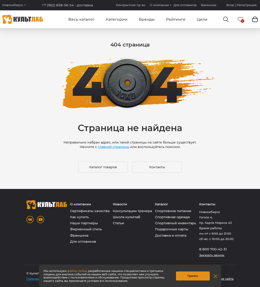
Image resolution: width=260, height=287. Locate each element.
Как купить (79, 217)
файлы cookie (77, 271)
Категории (117, 19)
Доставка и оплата (170, 235)
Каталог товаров (103, 167)
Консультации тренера (132, 211)
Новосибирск (12, 5)
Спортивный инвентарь (175, 223)
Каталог (161, 204)
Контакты (157, 167)
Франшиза (79, 235)
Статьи (118, 223)
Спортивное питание (173, 211)
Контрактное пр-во (130, 5)
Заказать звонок (211, 255)
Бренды (147, 19)
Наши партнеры (84, 223)
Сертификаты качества (89, 211)
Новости (120, 204)
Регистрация (247, 5)
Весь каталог (81, 19)
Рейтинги (175, 19)
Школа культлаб (126, 217)
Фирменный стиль (86, 229)
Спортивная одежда (172, 217)
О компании (159, 5)
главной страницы (113, 147)
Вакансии (208, 5)
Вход (230, 5)
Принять (192, 276)
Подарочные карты (171, 229)
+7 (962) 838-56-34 (67, 5)
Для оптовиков (184, 5)
